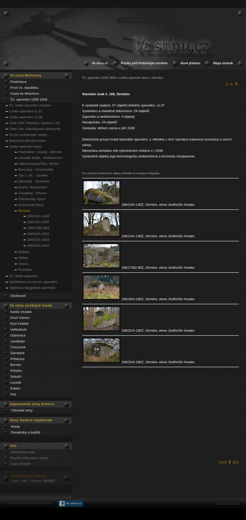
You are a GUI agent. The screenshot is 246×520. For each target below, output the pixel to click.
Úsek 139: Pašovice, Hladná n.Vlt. (34, 123)
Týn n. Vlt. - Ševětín (33, 175)
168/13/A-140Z (38, 216)
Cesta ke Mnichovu (24, 93)
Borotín (15, 365)
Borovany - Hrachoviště (35, 169)
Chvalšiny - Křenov (32, 193)
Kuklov (15, 388)
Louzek (15, 382)
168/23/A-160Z (38, 245)
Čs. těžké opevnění (23, 276)
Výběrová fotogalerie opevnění (32, 288)
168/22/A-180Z (38, 240)
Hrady (15, 426)
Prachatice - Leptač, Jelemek (40, 152)
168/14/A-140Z (38, 222)
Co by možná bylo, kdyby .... (30, 135)
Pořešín (16, 371)
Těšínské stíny (22, 410)
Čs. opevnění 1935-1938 (28, 99)
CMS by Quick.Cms (227, 503)
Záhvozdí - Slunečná (33, 181)
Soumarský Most (30, 205)
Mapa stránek (223, 63)
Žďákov (23, 252)
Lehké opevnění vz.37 (25, 111)
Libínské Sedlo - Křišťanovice (40, 158)
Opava (23, 264)
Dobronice (18, 335)
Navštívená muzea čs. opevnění (33, 282)
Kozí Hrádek (19, 324)
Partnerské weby (22, 452)
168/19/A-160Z (38, 234)
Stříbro (23, 258)
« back (222, 462)
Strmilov (24, 211)
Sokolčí (15, 376)
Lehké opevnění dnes (25, 146)
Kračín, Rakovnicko (32, 187)
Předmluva (18, 82)
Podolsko (25, 270)
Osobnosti (17, 296)
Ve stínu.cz (100, 63)
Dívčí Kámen (20, 318)
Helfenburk (18, 329)
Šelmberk (17, 353)
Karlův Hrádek (21, 312)
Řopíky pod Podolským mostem (144, 63)
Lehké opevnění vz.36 (25, 117)
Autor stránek (20, 464)
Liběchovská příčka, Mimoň (38, 164)
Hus (13, 394)
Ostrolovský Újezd (31, 199)
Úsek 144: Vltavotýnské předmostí (34, 129)
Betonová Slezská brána (27, 141)
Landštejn (17, 341)
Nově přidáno (190, 63)
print (236, 462)
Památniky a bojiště (25, 432)
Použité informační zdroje (29, 458)
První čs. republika (24, 88)
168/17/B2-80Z (38, 228)
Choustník (17, 347)
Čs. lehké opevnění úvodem (30, 105)
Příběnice (17, 359)
